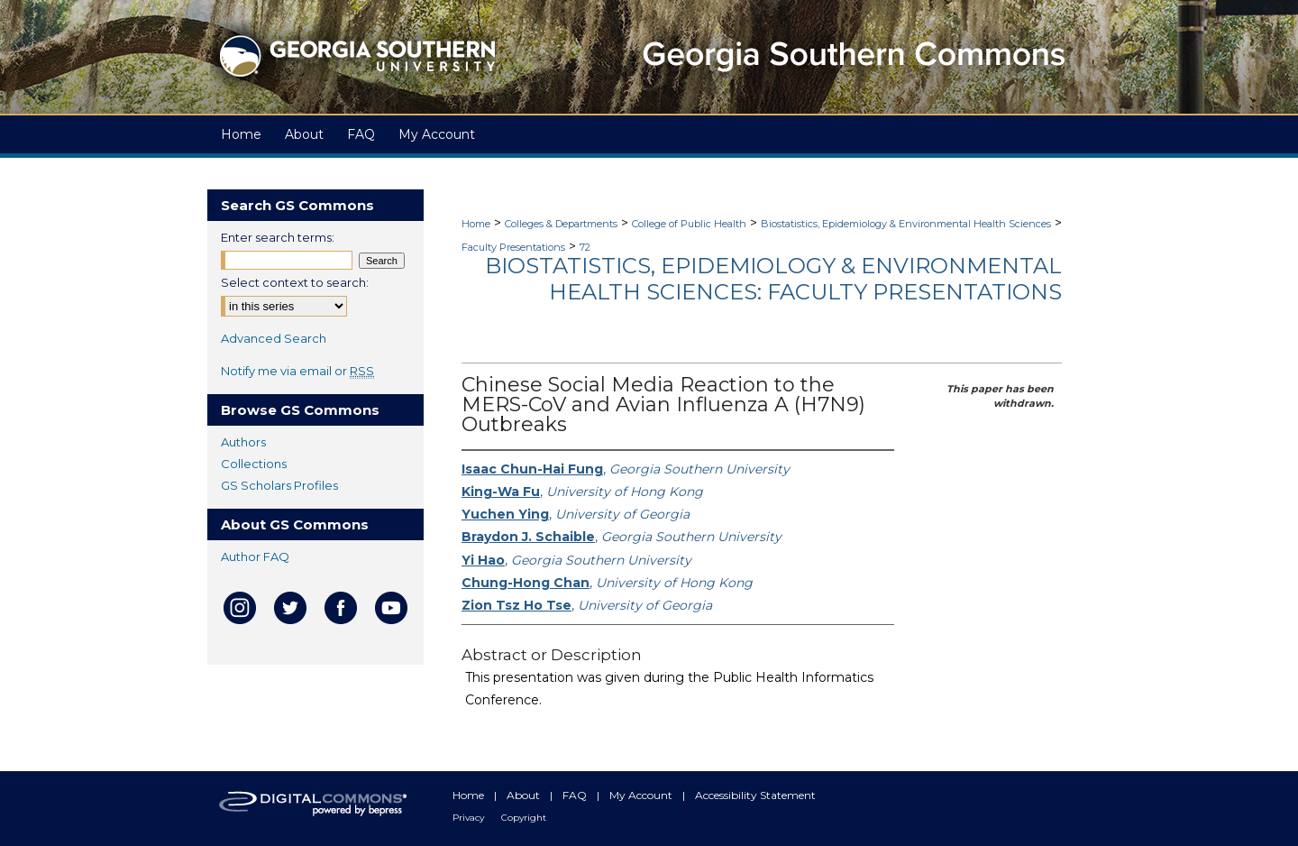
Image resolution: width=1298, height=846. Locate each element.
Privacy (469, 817)
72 (585, 247)
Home (476, 223)
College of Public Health (689, 223)
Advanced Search (273, 338)
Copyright (523, 817)
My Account (642, 795)
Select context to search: (295, 282)
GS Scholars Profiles (279, 485)
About (525, 795)
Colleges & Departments (561, 223)
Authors (243, 442)
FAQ (576, 795)
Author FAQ (255, 556)
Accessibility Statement (755, 795)
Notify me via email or (297, 370)
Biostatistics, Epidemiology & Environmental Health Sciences (906, 223)
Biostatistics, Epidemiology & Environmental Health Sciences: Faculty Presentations (773, 279)
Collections (254, 463)
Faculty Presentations (513, 247)
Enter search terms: (277, 237)
